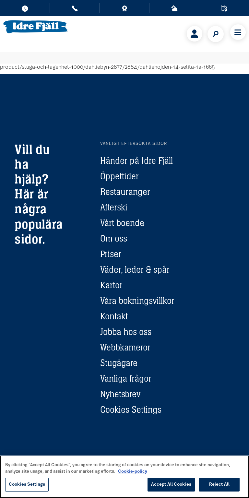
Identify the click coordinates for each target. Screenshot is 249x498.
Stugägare (118, 363)
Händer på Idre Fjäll (136, 160)
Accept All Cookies (171, 484)
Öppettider (119, 176)
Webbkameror (125, 347)
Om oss (113, 238)
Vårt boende (122, 223)
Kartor (111, 285)
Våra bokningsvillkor (137, 300)
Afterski (113, 207)
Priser (110, 254)
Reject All (219, 484)
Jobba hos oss (125, 331)
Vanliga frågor (125, 378)
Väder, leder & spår (135, 269)
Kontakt (114, 316)
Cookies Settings (130, 409)
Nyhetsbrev (120, 394)
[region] (124, 477)
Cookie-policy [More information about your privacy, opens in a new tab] (132, 471)
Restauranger (125, 191)
